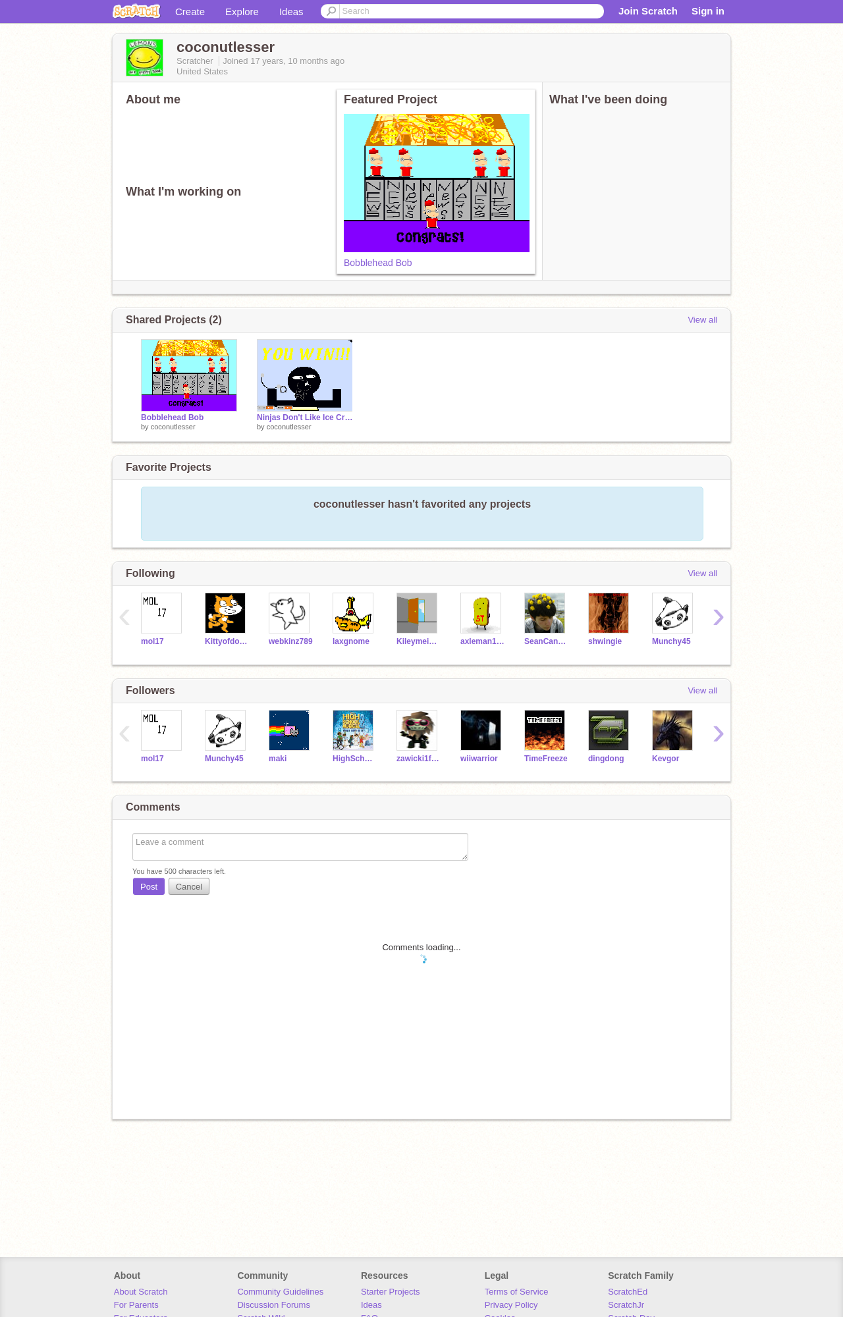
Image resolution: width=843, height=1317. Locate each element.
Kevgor (665, 758)
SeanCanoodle (546, 641)
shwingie (605, 641)
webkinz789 (291, 641)
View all (702, 320)
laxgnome (351, 641)
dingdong (606, 758)
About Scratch (141, 1292)
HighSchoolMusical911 (355, 758)
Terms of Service (517, 1292)
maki (277, 758)
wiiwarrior (479, 758)
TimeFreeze (546, 758)
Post (148, 887)
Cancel (189, 887)
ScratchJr (626, 1305)
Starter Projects (390, 1292)
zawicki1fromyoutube (418, 758)
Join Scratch (648, 10)
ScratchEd (627, 1292)
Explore (242, 11)
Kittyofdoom (227, 641)
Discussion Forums (273, 1305)
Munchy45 (671, 641)
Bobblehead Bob (378, 262)
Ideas (291, 11)
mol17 (152, 641)
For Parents (136, 1305)
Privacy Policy (511, 1305)
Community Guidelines (280, 1292)
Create (190, 11)
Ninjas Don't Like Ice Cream (305, 417)
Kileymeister (418, 641)
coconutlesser (173, 427)
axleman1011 (482, 641)
